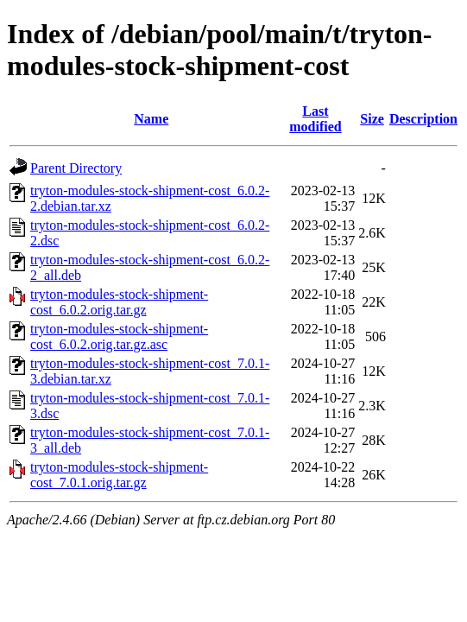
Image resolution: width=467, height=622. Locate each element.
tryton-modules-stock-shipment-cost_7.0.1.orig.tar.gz (119, 475)
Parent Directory (76, 168)
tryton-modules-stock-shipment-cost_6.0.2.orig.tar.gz (119, 302)
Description (423, 118)
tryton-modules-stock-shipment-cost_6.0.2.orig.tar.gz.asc (119, 336)
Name (151, 118)
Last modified (315, 119)
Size (372, 118)
